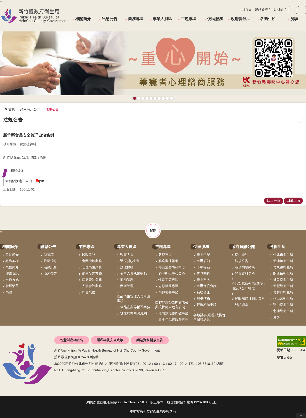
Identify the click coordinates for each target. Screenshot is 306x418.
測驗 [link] (294, 19)
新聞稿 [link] (49, 255)
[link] (291, 341)
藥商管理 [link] (126, 286)
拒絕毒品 (159, 98)
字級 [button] (293, 10)
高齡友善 (150, 98)
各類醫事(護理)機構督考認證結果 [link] (209, 317)
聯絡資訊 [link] (12, 273)
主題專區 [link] (189, 19)
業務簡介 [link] (12, 267)
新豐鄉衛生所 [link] (283, 286)
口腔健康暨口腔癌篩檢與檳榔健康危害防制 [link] (171, 305)
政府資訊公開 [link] (242, 19)
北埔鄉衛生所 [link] (283, 311)
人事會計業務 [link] (92, 286)
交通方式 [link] (12, 280)
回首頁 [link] (247, 10)
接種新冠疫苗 (138, 98)
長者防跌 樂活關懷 (146, 98)
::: (1, 232)
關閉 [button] (153, 230)
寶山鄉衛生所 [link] (283, 305)
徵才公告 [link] (50, 273)
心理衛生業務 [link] (92, 267)
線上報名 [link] (203, 280)
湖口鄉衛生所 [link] (283, 280)
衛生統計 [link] (241, 255)
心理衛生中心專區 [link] (171, 273)
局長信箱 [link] (203, 298)
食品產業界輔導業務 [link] (135, 307)
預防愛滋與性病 (142, 98)
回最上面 (301, 415)
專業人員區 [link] (162, 19)
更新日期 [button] (283, 350)
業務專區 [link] (136, 19)
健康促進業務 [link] (92, 273)
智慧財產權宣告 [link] (71, 340)
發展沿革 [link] (12, 286)
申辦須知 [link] (203, 261)
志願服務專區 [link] (168, 286)
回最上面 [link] (293, 200)
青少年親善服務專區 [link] (173, 319)
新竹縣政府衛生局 (34, 16)
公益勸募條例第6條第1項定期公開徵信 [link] (248, 286)
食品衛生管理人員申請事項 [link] (133, 298)
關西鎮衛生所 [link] (283, 273)
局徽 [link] (8, 292)
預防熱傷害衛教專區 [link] (173, 313)
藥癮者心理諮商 (134, 98)
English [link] (278, 9)
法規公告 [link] (52, 109)
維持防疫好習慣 (163, 98)
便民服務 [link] (215, 19)
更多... (278, 317)
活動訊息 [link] (50, 267)
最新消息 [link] (50, 261)
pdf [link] (41, 181)
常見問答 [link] (203, 273)
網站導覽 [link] (261, 9)
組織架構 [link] (12, 261)
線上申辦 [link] (203, 255)
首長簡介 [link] (12, 255)
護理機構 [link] (126, 267)
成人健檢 (167, 98)
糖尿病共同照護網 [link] (133, 313)
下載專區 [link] (203, 267)
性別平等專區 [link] (168, 280)
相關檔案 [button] (17, 171)
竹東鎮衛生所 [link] (283, 267)
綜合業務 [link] (88, 292)
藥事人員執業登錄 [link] (133, 273)
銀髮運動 (171, 98)
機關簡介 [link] (83, 19)
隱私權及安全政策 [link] (110, 340)
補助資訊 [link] (203, 292)
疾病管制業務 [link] (92, 280)
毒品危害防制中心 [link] (171, 267)
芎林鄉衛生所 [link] (283, 292)
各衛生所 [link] (268, 19)
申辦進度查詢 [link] (207, 286)
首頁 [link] (11, 109)
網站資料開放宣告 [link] (149, 340)
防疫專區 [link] (165, 255)
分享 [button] (302, 10)
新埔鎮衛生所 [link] (283, 261)
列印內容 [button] (300, 120)
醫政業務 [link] (88, 255)
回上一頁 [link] (273, 200)
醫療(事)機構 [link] (129, 261)
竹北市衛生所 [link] (283, 255)
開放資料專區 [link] (245, 273)
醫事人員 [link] (126, 255)
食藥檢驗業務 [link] (92, 261)
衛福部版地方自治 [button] (18, 181)
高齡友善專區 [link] (168, 292)
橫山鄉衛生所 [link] (283, 298)
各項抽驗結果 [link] (245, 267)
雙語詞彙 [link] (241, 305)
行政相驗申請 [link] (207, 305)
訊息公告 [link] (109, 19)
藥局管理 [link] (126, 280)
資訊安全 (155, 98)
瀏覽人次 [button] (283, 358)
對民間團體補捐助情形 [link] (248, 299)
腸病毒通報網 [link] (168, 261)
